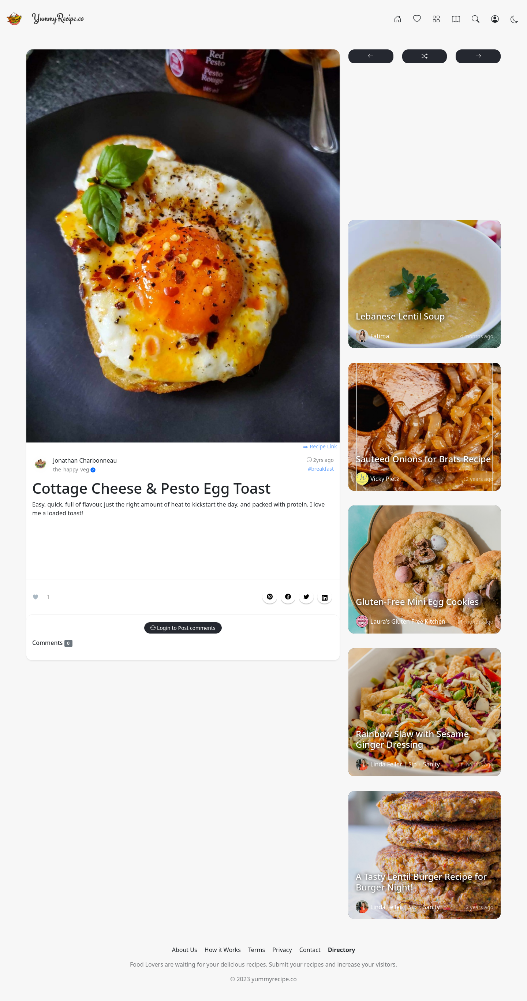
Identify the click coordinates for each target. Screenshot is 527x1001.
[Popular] (417, 18)
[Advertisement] (183, 549)
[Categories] (436, 18)
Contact (310, 950)
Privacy (282, 950)
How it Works (223, 950)
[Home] (397, 18)
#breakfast (321, 468)
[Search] (475, 18)
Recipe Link (320, 446)
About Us (184, 950)
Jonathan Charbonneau (85, 460)
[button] (288, 597)
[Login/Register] (495, 18)
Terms (256, 950)
